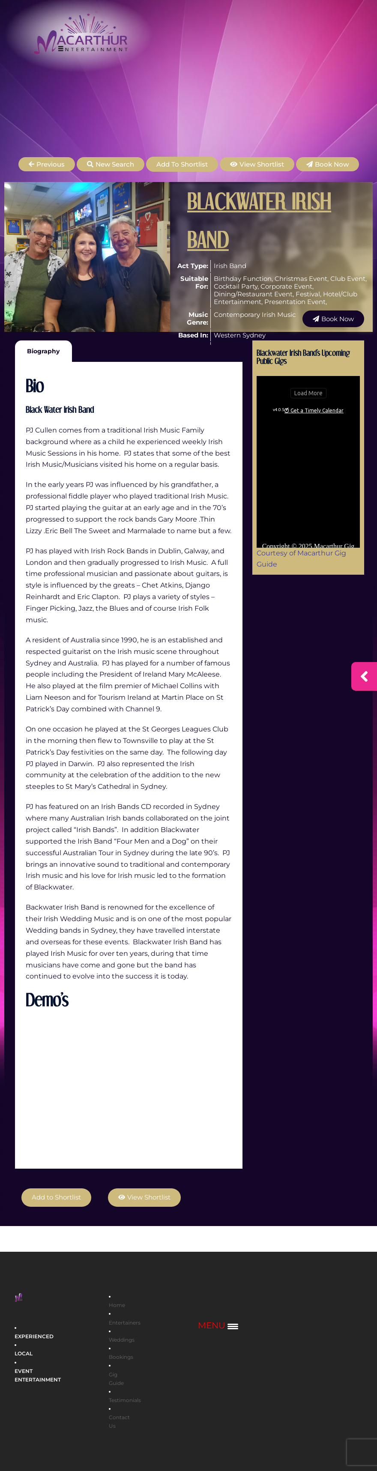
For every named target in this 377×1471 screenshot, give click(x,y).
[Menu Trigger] (218, 1325)
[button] (46, 164)
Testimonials (125, 1399)
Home (117, 1305)
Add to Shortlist (182, 164)
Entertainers (125, 1322)
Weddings (122, 1339)
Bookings (121, 1357)
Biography (43, 351)
